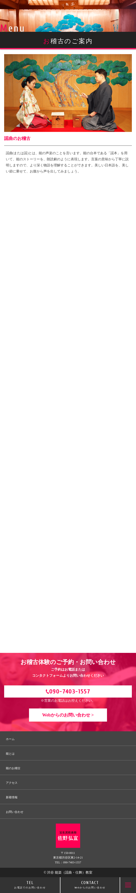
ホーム (10, 739)
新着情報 (12, 797)
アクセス (12, 782)
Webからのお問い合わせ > (68, 715)
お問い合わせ (14, 812)
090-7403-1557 (69, 691)
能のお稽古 (13, 768)
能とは (10, 753)
